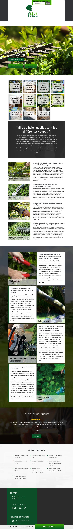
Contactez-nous (16, 66)
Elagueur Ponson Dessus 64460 (38, 456)
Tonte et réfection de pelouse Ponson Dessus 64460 (55, 463)
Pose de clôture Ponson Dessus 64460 (55, 456)
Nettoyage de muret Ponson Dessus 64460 (55, 470)
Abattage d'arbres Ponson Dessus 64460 (21, 456)
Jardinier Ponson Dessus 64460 (21, 462)
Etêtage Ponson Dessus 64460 (38, 462)
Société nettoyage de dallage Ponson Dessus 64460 (21, 478)
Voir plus (36, 436)
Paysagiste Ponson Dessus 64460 (21, 470)
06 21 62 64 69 (25, 2)
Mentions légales (30, 527)
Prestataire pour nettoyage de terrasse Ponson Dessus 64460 (37, 471)
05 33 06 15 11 (14, 2)
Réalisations (31, 66)
